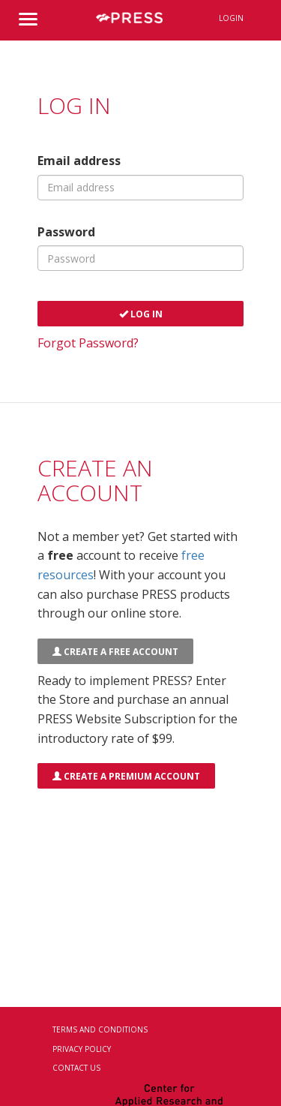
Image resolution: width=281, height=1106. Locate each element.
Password (66, 232)
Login (231, 18)
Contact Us (76, 1067)
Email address (79, 160)
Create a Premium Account (126, 776)
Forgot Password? (88, 343)
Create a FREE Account (115, 651)
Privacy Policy (81, 1049)
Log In (141, 314)
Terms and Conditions (100, 1029)
